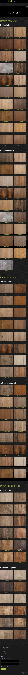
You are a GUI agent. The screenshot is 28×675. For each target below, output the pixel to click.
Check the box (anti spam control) (8, 666)
